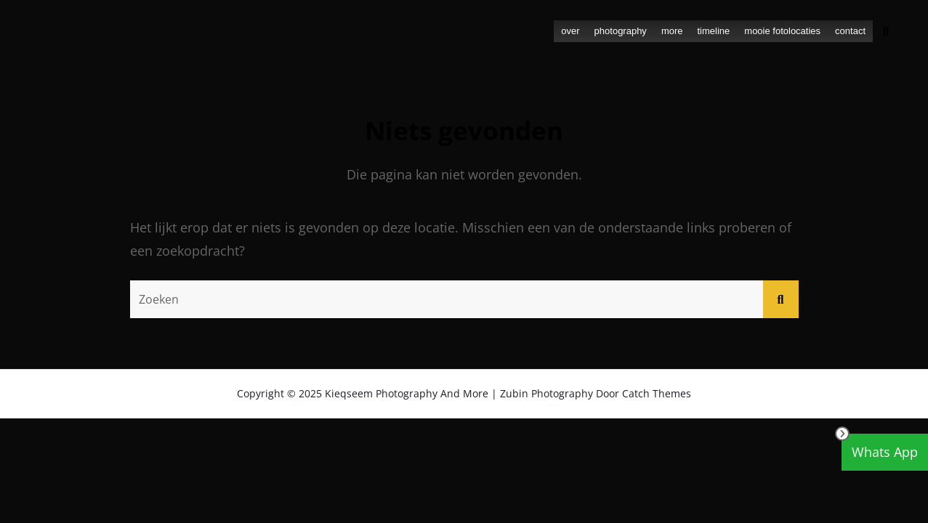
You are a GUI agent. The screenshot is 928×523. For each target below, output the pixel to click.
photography (620, 30)
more (672, 30)
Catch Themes (656, 393)
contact (850, 30)
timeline (714, 30)
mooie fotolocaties (782, 30)
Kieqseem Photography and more (406, 393)
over (570, 30)
